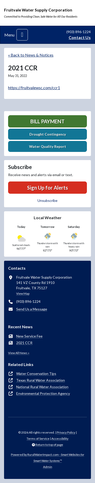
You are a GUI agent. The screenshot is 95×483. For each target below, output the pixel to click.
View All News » (18, 353)
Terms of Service (38, 438)
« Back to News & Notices (30, 55)
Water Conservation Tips (36, 373)
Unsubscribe (47, 200)
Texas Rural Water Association (40, 380)
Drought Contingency (47, 134)
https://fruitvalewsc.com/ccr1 (34, 87)
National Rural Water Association (42, 387)
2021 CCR (24, 343)
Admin (47, 467)
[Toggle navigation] (22, 35)
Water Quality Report (47, 146)
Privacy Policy (66, 432)
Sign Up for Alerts (47, 188)
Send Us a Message (31, 309)
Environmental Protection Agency (43, 393)
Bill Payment (47, 121)
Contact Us (80, 37)
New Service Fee (29, 336)
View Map (22, 293)
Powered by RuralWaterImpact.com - (47, 458)
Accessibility (59, 438)
